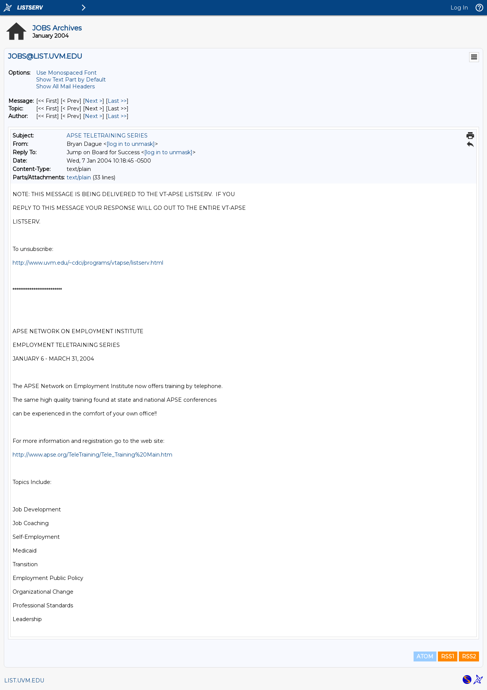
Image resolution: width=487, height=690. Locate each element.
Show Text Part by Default (71, 79)
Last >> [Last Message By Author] (117, 116)
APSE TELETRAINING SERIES (107, 135)
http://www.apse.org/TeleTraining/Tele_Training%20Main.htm (92, 454)
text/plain (79, 177)
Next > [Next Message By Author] (93, 116)
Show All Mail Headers (65, 86)
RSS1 (447, 656)
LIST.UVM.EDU (24, 680)
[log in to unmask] (131, 144)
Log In (459, 7)
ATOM (425, 656)
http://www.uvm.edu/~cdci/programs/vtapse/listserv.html (88, 262)
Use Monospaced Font (66, 72)
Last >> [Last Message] (117, 100)
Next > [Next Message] (93, 100)
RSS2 (469, 656)
